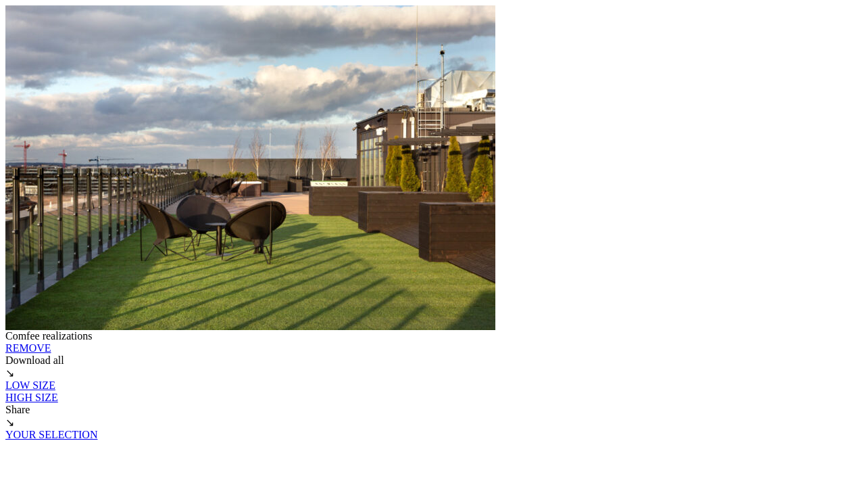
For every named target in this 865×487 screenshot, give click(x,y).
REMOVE (28, 348)
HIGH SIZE (31, 397)
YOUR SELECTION (51, 434)
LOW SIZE (30, 385)
